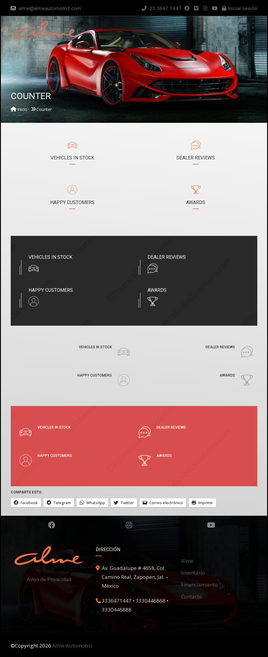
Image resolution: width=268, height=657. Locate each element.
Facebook (51, 525)
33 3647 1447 (161, 8)
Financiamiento (199, 584)
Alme (187, 560)
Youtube (211, 525)
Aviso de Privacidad (49, 579)
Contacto (191, 596)
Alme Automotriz (72, 645)
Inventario (193, 572)
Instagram (129, 525)
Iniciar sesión (239, 8)
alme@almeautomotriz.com (49, 8)
